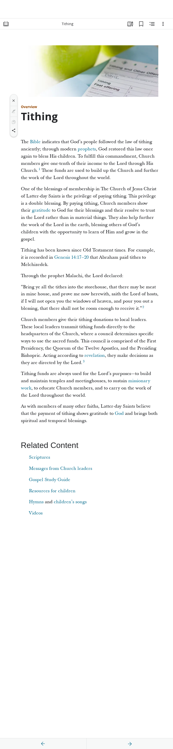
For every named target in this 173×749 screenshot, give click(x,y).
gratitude (41, 210)
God (119, 413)
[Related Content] (152, 23)
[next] (130, 744)
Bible (35, 142)
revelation (94, 355)
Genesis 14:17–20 (71, 257)
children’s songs (70, 502)
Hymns (36, 502)
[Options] (163, 23)
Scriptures (39, 457)
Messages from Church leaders (60, 468)
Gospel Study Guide (49, 480)
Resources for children (52, 491)
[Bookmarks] (141, 23)
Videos (36, 513)
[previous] (43, 744)
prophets (87, 149)
